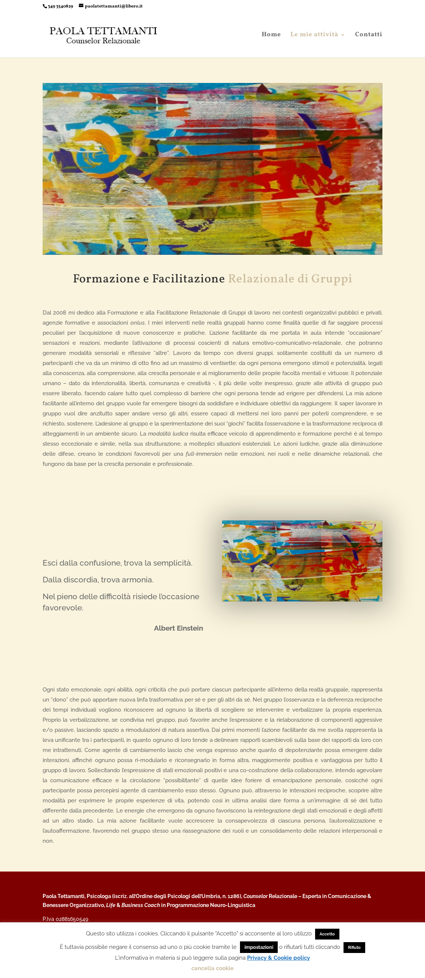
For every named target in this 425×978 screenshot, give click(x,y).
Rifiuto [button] (354, 947)
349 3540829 (60, 6)
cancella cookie (212, 968)
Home (271, 35)
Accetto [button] (327, 934)
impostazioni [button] (258, 947)
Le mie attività (314, 35)
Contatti (368, 35)
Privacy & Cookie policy (278, 957)
